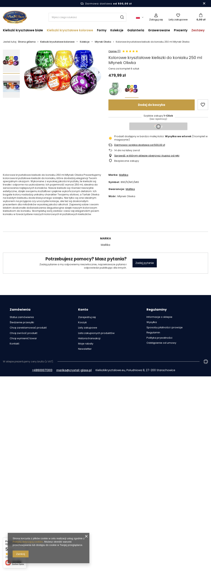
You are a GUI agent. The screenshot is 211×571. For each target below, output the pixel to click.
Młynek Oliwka (103, 41)
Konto (83, 310)
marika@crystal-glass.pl (74, 370)
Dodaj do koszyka (151, 105)
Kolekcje (116, 30)
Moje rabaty (85, 343)
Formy (101, 30)
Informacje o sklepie (159, 317)
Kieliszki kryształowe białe (23, 30)
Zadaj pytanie (144, 263)
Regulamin (153, 332)
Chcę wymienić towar (23, 338)
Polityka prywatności (159, 337)
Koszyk (82, 322)
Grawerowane (159, 30)
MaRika (123, 175)
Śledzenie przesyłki (22, 322)
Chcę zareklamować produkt (28, 327)
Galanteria (135, 30)
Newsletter (85, 349)
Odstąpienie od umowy (161, 342)
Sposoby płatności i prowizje (164, 327)
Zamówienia (20, 310)
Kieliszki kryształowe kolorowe (70, 30)
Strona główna (27, 41)
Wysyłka (151, 322)
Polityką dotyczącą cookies (28, 541)
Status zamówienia (22, 317)
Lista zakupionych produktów (96, 333)
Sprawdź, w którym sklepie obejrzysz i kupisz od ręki (146, 155)
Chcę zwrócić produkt (23, 333)
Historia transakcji (89, 338)
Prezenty (180, 30)
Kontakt (14, 343)
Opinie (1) (114, 51)
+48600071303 (42, 370)
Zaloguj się (156, 19)
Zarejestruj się (87, 317)
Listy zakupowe (178, 19)
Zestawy (198, 30)
